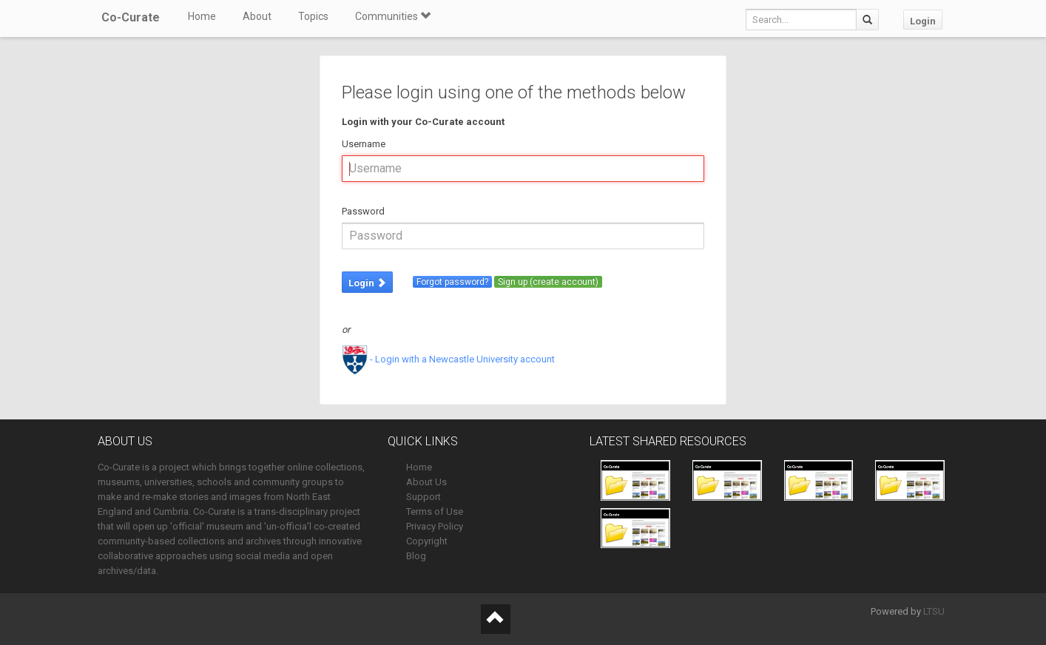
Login (923, 21)
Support (423, 496)
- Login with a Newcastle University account (448, 359)
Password (363, 211)
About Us (426, 481)
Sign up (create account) (548, 282)
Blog (416, 555)
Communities (393, 16)
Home (202, 16)
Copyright (427, 541)
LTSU (934, 611)
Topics (313, 16)
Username (363, 143)
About (257, 16)
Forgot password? (452, 282)
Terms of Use (434, 511)
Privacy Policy (434, 526)
